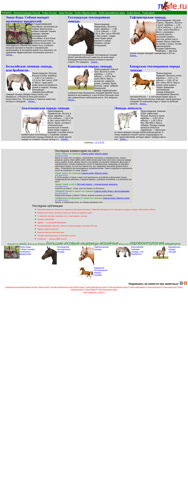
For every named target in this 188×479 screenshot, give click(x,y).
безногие (124, 244)
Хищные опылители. (45, 219)
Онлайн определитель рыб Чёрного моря (67, 287)
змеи (42, 244)
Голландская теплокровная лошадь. (63, 249)
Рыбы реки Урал (169, 287)
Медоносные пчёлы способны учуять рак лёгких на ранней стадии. (64, 213)
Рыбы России (49, 13)
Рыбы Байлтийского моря (96, 287)
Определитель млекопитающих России (21, 287)
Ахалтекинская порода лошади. (45, 108)
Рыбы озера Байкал (138, 287)
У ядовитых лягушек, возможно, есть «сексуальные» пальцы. (62, 216)
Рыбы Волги (133, 13)
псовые (72, 243)
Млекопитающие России (26, 13)
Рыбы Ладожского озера (107, 289)
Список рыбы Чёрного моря (94, 154)
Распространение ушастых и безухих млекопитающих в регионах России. (67, 226)
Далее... (10, 55)
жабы (24, 243)
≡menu (6, 12)
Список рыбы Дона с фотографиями (111, 191)
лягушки (33, 244)
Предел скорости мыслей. (47, 229)
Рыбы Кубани (90, 289)
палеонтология (147, 243)
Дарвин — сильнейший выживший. (51, 222)
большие (55, 243)
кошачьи (109, 243)
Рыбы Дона (148, 13)
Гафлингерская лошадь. (148, 17)
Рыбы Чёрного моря (86, 13)
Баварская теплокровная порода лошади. (100, 271)
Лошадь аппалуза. (128, 108)
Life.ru (175, 6)
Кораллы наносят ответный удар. (50, 232)
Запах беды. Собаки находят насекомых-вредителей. (27, 19)
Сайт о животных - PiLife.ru (94, 292)
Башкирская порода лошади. (90, 66)
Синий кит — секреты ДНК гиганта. (52, 239)
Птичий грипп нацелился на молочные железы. (56, 236)
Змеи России (66, 13)
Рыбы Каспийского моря (112, 13)
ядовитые (14, 244)
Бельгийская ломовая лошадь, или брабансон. (137, 250)
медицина (173, 243)
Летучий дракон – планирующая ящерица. (97, 184)
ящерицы (90, 243)
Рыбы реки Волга (154, 287)
